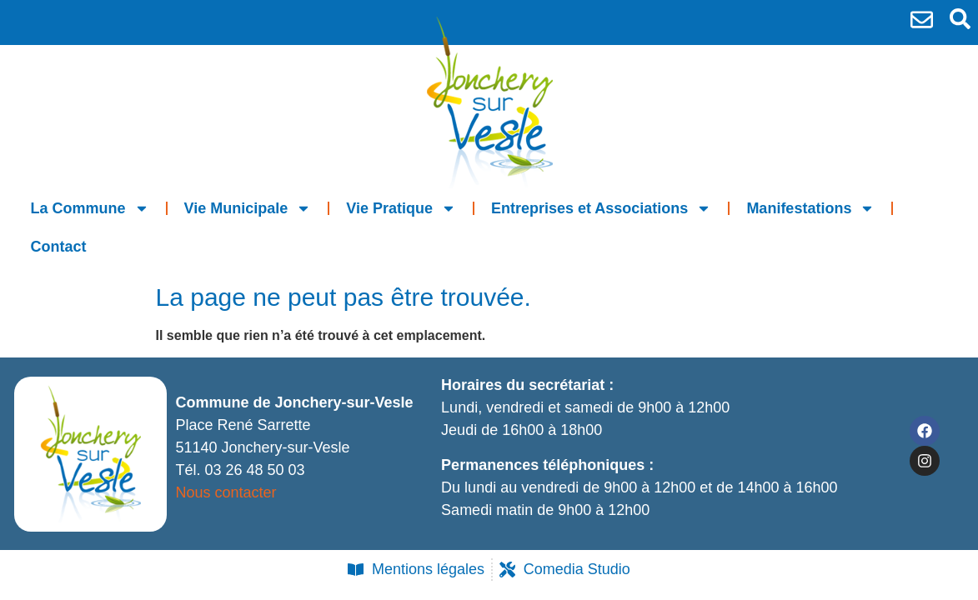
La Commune (90, 208)
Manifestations (810, 208)
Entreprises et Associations (601, 208)
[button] (960, 18)
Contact (59, 246)
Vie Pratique (401, 208)
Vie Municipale (248, 208)
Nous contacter (225, 492)
